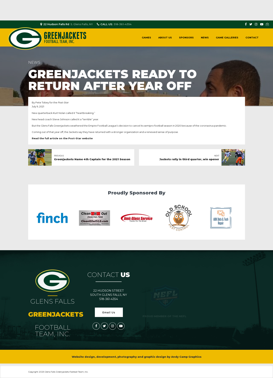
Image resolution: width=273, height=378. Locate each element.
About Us (165, 37)
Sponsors (186, 37)
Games (146, 37)
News (205, 37)
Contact (252, 37)
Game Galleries (227, 37)
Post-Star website (80, 138)
